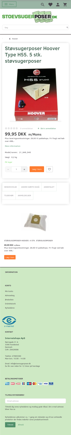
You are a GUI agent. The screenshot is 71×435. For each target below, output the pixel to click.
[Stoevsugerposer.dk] (29, 16)
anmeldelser (26, 128)
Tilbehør (8, 195)
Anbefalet (49, 187)
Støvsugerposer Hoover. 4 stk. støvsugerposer (28, 240)
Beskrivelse (10, 187)
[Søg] (67, 27)
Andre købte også (30, 187)
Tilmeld (10, 424)
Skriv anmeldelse (48, 128)
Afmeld (21, 424)
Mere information (12, 146)
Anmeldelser (24, 195)
